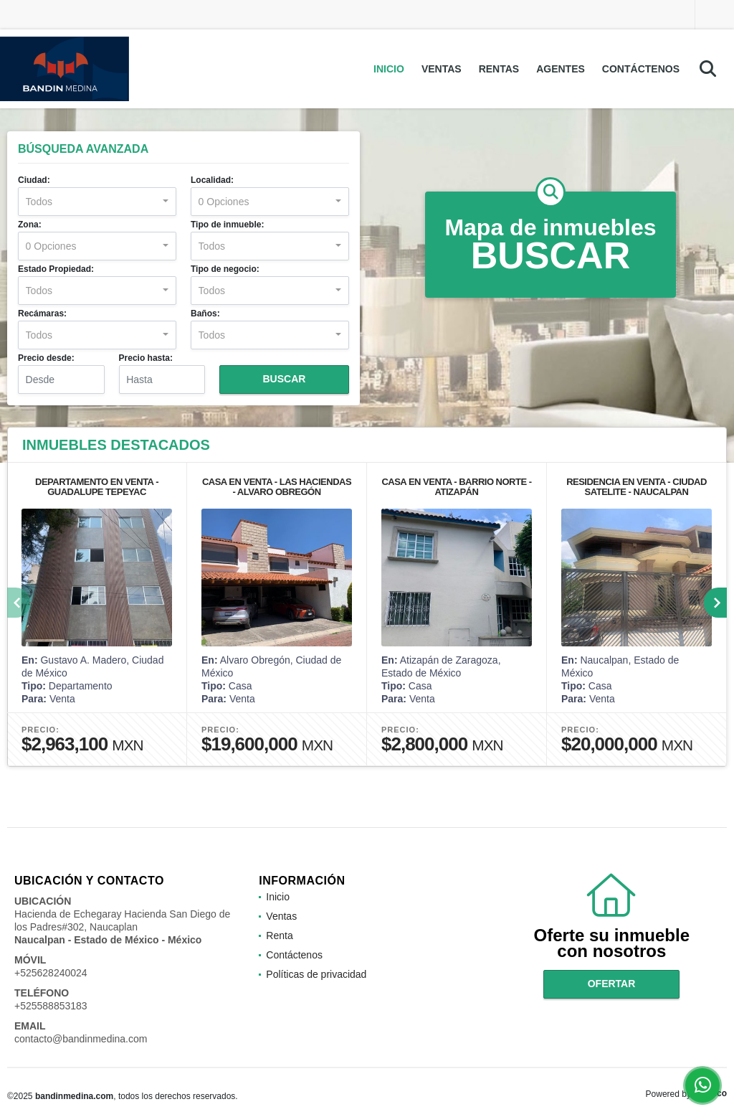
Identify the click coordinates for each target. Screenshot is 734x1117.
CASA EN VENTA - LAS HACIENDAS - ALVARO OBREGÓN (276, 486)
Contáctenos (641, 69)
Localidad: (212, 180)
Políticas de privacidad (316, 974)
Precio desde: (46, 358)
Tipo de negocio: (225, 269)
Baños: (205, 313)
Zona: (30, 225)
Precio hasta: (146, 358)
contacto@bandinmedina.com (80, 1039)
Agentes (560, 69)
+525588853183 (50, 1006)
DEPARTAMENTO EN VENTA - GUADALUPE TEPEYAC (96, 486)
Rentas (499, 69)
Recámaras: (42, 313)
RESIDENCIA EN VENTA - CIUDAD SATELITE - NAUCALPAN (636, 486)
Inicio (388, 69)
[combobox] (97, 201)
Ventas (441, 69)
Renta (279, 935)
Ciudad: (34, 180)
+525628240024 (50, 973)
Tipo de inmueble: (227, 225)
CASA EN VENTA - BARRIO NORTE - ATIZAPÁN (456, 486)
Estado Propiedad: (56, 269)
